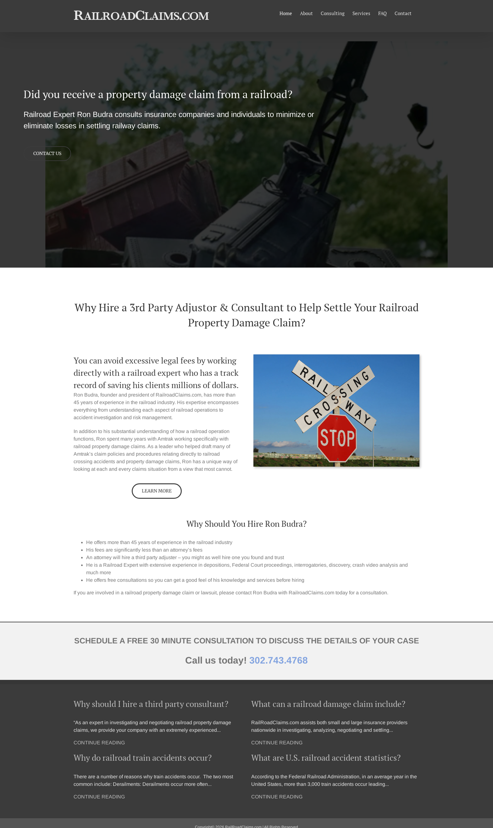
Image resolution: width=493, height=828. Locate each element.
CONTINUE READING (99, 742)
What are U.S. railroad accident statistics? (326, 757)
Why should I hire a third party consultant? (151, 703)
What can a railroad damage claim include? (328, 703)
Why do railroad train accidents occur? (143, 757)
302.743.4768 (278, 660)
